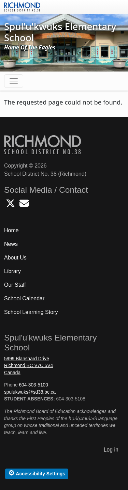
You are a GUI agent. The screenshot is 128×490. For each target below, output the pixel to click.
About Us (15, 257)
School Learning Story (31, 312)
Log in (110, 450)
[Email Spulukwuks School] (24, 205)
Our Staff (15, 285)
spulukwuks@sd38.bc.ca (30, 392)
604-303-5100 (33, 385)
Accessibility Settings (36, 473)
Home (11, 230)
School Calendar (24, 298)
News (11, 244)
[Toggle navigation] (13, 81)
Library (12, 271)
